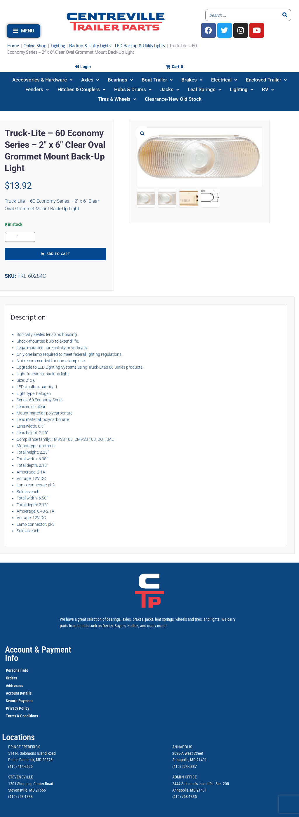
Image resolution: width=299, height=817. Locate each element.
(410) (176, 796)
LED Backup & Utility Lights (140, 45)
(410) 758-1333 (20, 796)
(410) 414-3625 (20, 766)
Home (13, 45)
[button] (23, 31)
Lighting (58, 45)
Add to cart (58, 254)
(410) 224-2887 (184, 766)
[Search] (285, 15)
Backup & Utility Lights (90, 45)
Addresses (14, 685)
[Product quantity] (20, 237)
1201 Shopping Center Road (30, 783)
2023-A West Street (187, 753)
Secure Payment (19, 700)
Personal (13, 670)
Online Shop (34, 45)
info (24, 670)
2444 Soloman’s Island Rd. (193, 783)
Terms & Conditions (22, 716)
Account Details (19, 693)
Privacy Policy (17, 708)
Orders (11, 678)
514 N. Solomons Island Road (32, 753)
